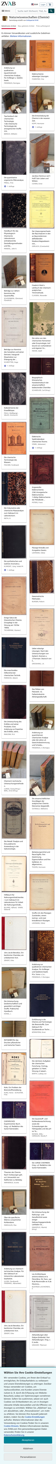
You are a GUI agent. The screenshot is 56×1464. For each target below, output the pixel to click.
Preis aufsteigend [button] (43, 26)
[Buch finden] (51, 11)
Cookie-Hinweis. (11, 1426)
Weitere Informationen (20, 36)
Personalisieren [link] (28, 1457)
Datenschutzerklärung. (14, 1435)
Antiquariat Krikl (32, 20)
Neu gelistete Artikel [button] (26, 26)
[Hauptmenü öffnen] (6, 11)
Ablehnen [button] (28, 1448)
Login (43, 4)
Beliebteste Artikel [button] (8, 26)
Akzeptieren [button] (28, 1440)
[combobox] (32, 11)
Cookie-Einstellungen (35, 1417)
